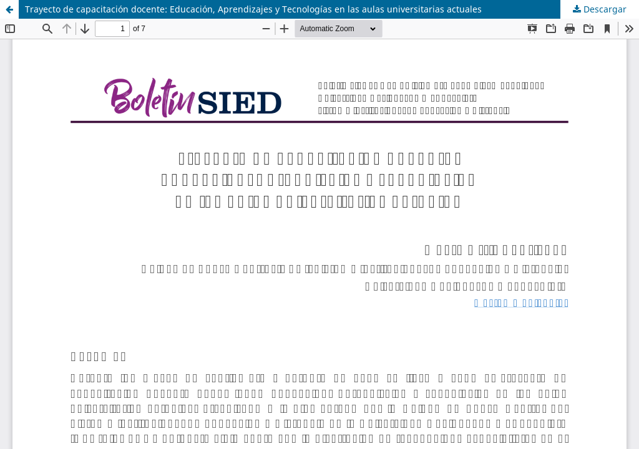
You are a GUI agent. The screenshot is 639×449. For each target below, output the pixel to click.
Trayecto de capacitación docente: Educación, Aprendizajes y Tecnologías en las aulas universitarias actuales (253, 9)
